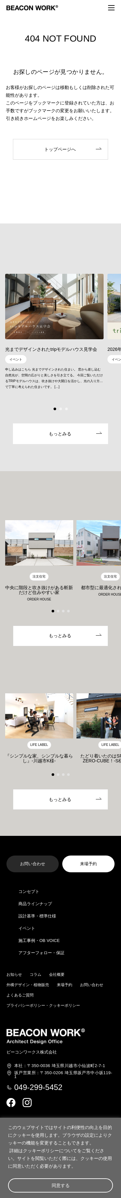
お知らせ (14, 974)
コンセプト (28, 891)
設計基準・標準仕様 (37, 916)
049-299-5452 (38, 1087)
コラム (35, 974)
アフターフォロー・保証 (41, 952)
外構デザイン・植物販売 (27, 985)
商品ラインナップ (35, 903)
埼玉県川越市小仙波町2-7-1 (59, 1066)
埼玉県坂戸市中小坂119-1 (63, 1075)
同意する (61, 1185)
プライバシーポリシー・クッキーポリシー (43, 1005)
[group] (54, 329)
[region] (60, 1158)
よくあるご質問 (20, 995)
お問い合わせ (91, 985)
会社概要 (57, 974)
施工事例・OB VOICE (39, 940)
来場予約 (64, 985)
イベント (26, 928)
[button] (55, 409)
